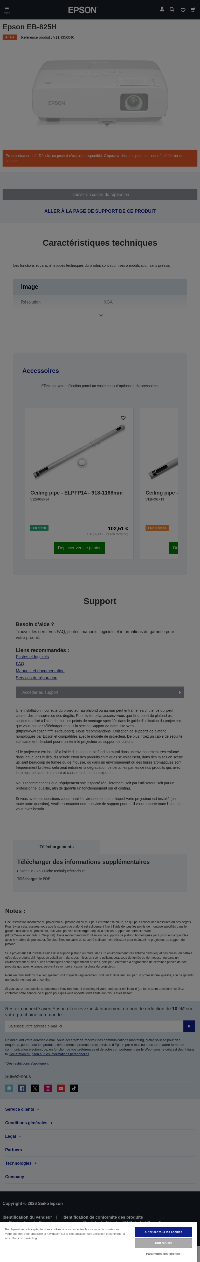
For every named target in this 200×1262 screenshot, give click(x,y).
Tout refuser (163, 1242)
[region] (98, 1242)
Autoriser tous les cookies (163, 1231)
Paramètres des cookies (163, 1253)
